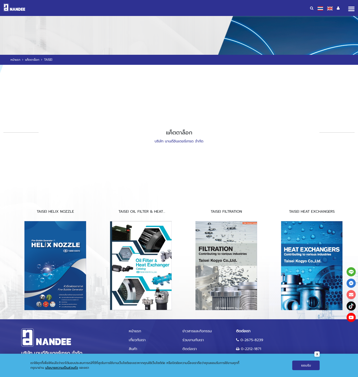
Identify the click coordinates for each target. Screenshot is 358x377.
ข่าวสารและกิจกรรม (197, 331)
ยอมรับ (306, 365)
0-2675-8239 (251, 340)
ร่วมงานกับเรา (193, 340)
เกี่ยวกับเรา (137, 340)
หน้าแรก (15, 60)
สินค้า (133, 349)
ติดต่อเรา (189, 349)
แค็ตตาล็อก (32, 60)
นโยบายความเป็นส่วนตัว (61, 367)
